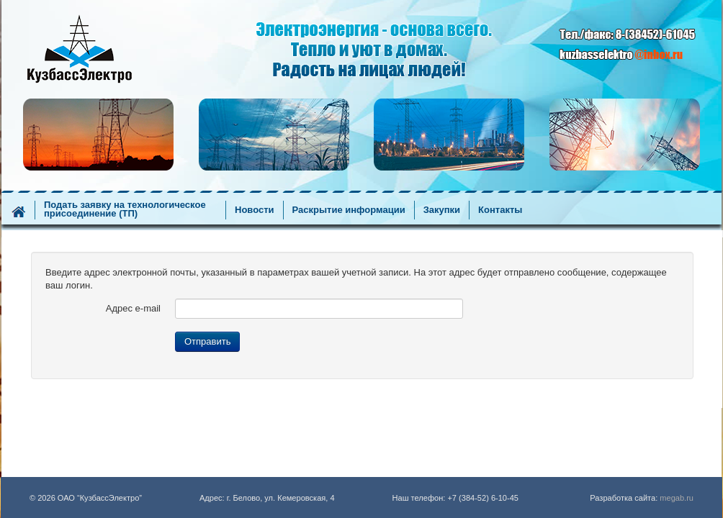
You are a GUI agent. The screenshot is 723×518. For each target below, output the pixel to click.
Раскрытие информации (348, 210)
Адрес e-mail (133, 308)
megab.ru (676, 498)
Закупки (441, 210)
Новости (254, 210)
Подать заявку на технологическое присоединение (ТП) (125, 209)
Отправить (207, 341)
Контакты (500, 210)
